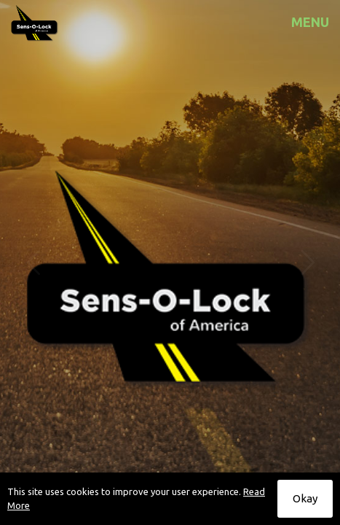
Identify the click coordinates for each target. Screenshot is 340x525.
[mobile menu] (320, 21)
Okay (305, 498)
